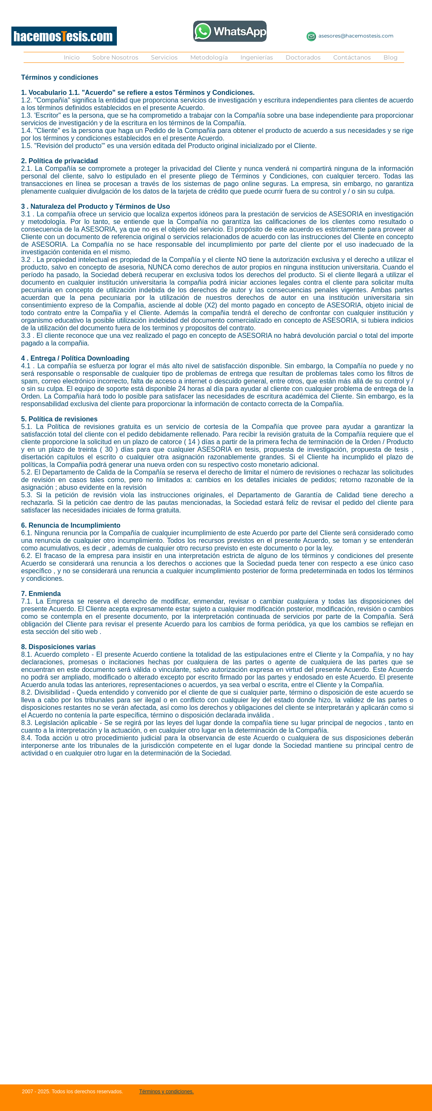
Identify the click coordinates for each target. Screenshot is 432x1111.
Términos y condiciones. (166, 1092)
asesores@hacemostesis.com (356, 35)
